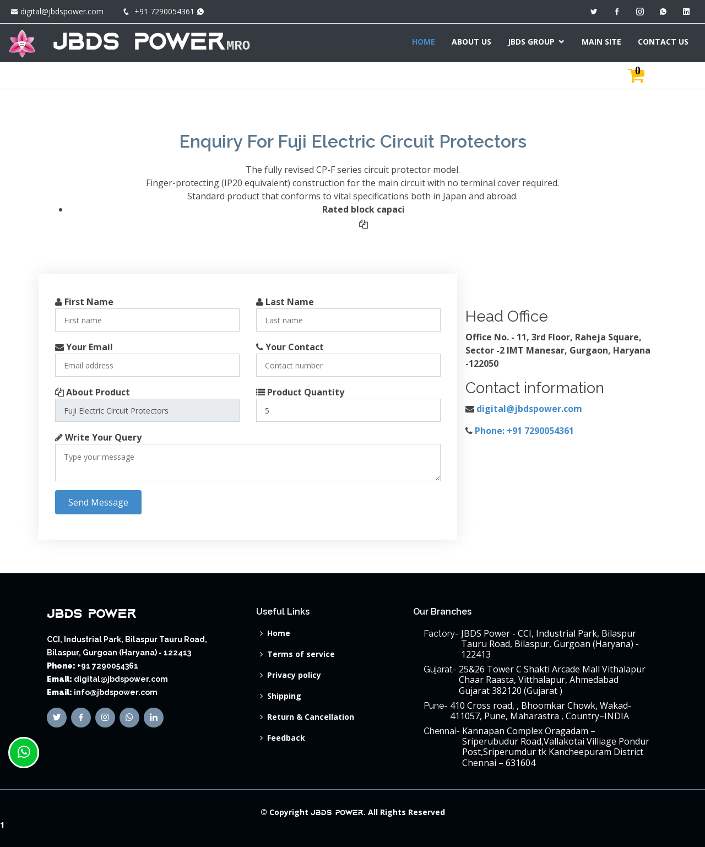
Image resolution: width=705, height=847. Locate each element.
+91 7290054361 (164, 11)
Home (278, 633)
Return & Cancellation (310, 717)
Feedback (286, 738)
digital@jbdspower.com (62, 11)
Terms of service (301, 654)
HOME (423, 41)
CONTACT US (663, 41)
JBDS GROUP (531, 41)
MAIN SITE (601, 41)
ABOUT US (471, 41)
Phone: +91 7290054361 (524, 431)
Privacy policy (294, 675)
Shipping (284, 696)
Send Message (98, 502)
